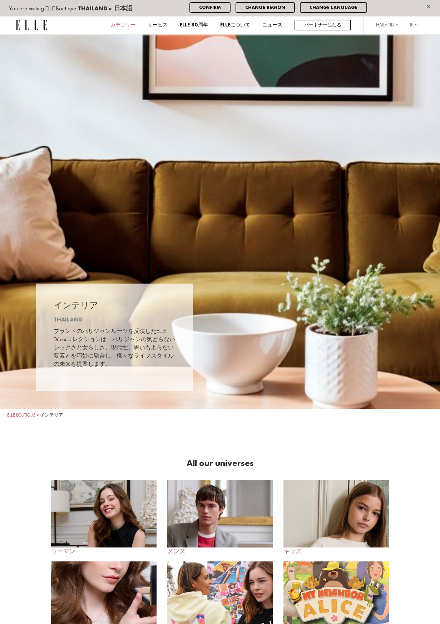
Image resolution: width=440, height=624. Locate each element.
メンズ (220, 517)
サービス (158, 25)
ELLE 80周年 (194, 25)
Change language (333, 7)
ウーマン (104, 517)
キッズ (336, 517)
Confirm (210, 7)
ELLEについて (235, 25)
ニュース (272, 25)
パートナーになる (322, 25)
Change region (265, 7)
